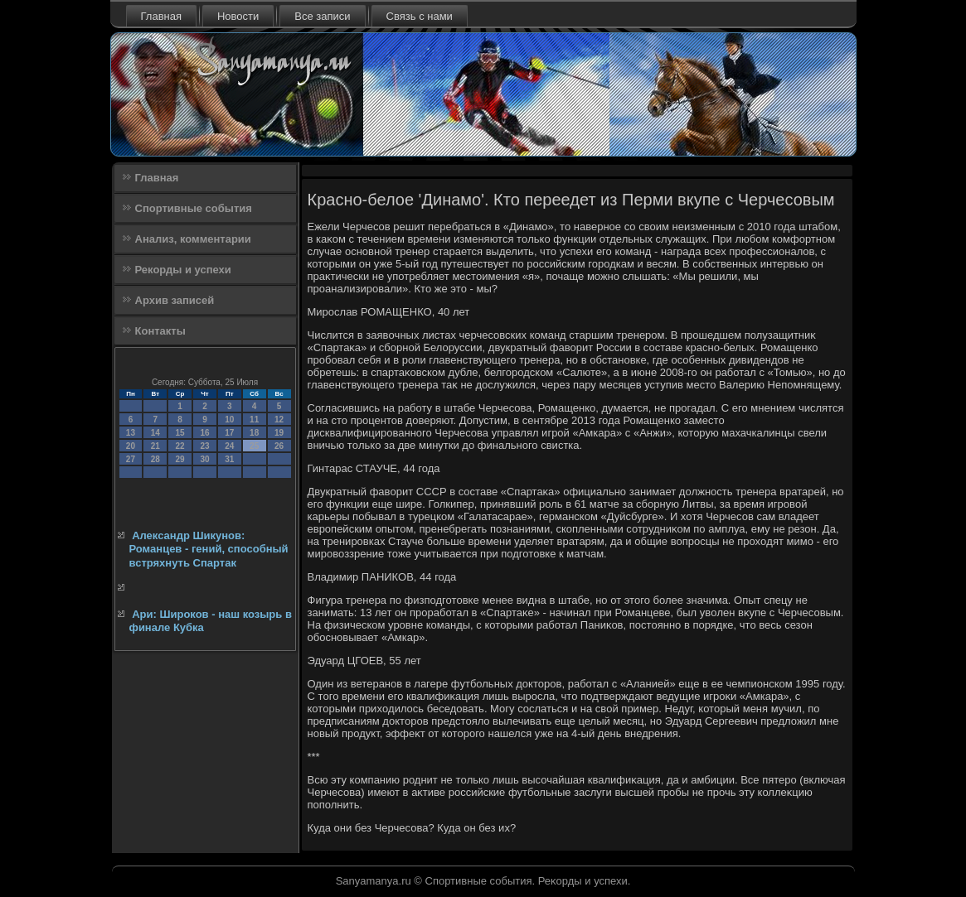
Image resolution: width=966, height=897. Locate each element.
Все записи (322, 16)
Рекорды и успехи (183, 269)
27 (130, 459)
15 (180, 432)
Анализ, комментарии (193, 239)
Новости (238, 16)
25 (254, 446)
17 (229, 432)
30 (204, 459)
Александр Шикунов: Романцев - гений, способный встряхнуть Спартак (209, 549)
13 (130, 432)
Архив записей (175, 300)
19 (279, 432)
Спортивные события (193, 208)
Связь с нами (419, 16)
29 (180, 459)
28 (155, 459)
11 (254, 419)
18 (254, 432)
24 (229, 446)
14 (155, 432)
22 (180, 446)
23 (204, 446)
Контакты (160, 331)
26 (279, 446)
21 (155, 446)
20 (130, 446)
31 (229, 459)
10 (229, 419)
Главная (161, 16)
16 (204, 432)
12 (279, 419)
